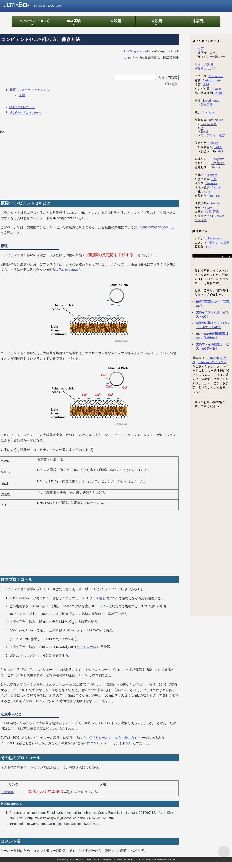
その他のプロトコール (25, 113)
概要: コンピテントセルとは (29, 90)
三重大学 (7, 792)
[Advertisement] (35, 164)
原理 (22, 95)
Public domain (69, 270)
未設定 (115, 21)
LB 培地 (99, 598)
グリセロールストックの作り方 (111, 738)
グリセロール (86, 647)
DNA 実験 (73, 23)
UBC (127, 51)
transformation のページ (157, 227)
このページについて (32, 23)
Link (60, 824)
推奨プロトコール (22, 107)
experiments (140, 51)
